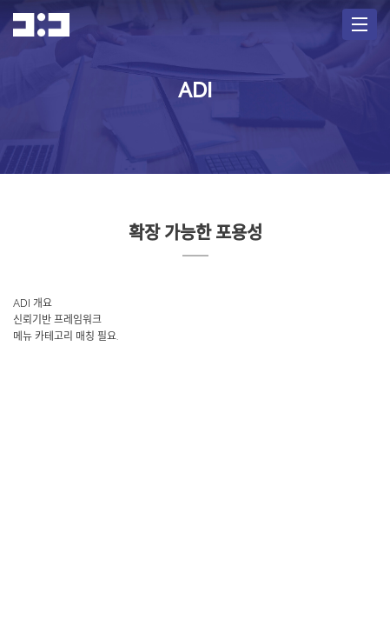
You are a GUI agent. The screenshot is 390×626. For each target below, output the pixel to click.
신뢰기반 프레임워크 (57, 320)
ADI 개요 (32, 303)
